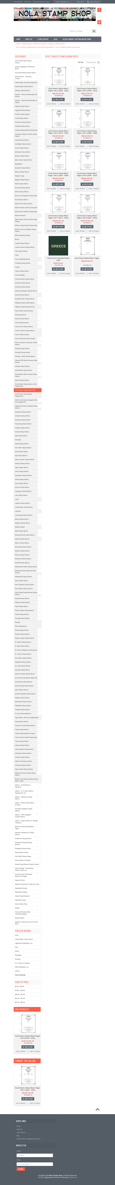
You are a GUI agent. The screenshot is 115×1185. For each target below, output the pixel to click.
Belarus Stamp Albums (22, 172)
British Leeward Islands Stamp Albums (27, 225)
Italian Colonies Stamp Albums (24, 459)
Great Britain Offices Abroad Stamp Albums (26, 375)
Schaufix (17, 959)
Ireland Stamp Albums (22, 444)
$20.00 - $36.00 (20, 990)
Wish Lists (80, 1)
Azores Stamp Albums (22, 148)
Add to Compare (65, 104)
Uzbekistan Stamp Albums (23, 753)
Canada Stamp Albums (22, 243)
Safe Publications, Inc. (22, 967)
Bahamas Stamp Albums (22, 152)
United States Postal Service (24, 939)
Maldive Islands (20, 527)
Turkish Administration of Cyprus (25, 733)
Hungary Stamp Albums (22, 428)
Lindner (17, 971)
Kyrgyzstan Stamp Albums (23, 491)
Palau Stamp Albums (21, 606)
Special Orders (19, 918)
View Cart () (94, 1)
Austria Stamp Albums (22, 140)
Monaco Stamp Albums (22, 555)
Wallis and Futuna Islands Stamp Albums (25, 774)
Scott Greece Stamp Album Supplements (23, 395)
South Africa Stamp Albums (23, 682)
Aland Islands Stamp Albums (24, 86)
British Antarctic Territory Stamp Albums (27, 207)
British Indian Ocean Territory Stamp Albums (26, 220)
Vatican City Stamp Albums (23, 761)
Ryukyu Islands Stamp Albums (24, 638)
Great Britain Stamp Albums (23, 370)
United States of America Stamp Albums (27, 82)
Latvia (17, 499)
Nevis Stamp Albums (21, 580)
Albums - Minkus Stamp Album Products (24, 804)
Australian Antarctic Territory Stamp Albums (26, 135)
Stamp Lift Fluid (20, 880)
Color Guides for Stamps (22, 860)
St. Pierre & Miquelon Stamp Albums (26, 650)
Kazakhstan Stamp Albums (23, 475)
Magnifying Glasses (21, 888)
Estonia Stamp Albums (22, 295)
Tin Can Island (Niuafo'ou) (23, 713)
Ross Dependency (20, 626)
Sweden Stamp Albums (22, 698)
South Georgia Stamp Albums (24, 686)
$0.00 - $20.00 (19, 986)
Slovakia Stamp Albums (22, 670)
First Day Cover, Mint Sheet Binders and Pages (23, 875)
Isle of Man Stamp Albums (23, 448)
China (17, 255)
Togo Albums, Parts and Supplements (26, 717)
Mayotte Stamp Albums (22, 539)
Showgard (18, 955)
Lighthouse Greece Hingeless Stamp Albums (26, 407)
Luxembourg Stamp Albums (23, 515)
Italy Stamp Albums (21, 455)
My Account (27, 1)
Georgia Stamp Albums (22, 348)
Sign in (35, 1)
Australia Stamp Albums (22, 126)
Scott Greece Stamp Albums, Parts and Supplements (35, 47)
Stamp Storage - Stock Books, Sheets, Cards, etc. (24, 869)
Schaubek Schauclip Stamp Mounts (23, 843)
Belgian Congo (19, 176)
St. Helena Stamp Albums (23, 642)
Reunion (17, 622)
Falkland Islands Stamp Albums (25, 303)
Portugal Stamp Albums (22, 618)
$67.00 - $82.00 (20, 1002)
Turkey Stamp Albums (22, 729)
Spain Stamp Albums (21, 690)
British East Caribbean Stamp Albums (26, 211)
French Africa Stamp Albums (24, 326)
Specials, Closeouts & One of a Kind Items (26, 923)
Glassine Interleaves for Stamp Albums (24, 833)
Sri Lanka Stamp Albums (22, 666)
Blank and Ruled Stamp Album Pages (24, 827)
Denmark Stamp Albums (22, 283)
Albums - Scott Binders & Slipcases (23, 786)
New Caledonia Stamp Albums (24, 584)
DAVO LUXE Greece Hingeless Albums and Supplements (27, 401)
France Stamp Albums (22, 322)
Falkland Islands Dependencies (25, 307)
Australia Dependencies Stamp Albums (27, 130)
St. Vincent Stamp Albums (23, 654)
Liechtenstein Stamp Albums (24, 507)
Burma (17, 239)
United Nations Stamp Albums (24, 749)
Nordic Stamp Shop (21, 904)
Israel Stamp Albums (21, 451)
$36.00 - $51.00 (20, 994)
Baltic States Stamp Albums (23, 160)
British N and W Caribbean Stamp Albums (25, 230)
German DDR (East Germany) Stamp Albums (26, 361)
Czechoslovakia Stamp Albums (24, 279)
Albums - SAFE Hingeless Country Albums (23, 816)
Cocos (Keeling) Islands (22, 259)
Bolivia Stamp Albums (22, 192)
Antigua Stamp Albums (22, 106)
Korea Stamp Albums (21, 483)
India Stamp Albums (21, 436)
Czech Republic (20, 275)
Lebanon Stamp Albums (22, 503)
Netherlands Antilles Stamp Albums (26, 567)
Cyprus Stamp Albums (22, 271)
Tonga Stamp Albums (21, 721)
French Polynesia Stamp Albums (25, 338)
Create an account (44, 1)
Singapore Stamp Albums (23, 662)
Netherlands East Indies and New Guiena (25, 572)
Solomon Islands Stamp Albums (25, 674)
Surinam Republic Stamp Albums (25, 694)
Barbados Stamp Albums (22, 168)
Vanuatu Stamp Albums (22, 757)
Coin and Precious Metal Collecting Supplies (22, 913)
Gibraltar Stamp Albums (22, 366)
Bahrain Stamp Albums (22, 156)
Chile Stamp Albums (21, 251)
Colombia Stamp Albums (22, 263)
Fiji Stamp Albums (20, 315)
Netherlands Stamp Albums (23, 577)
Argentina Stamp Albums (22, 110)
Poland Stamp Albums (22, 614)
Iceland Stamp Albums (22, 432)
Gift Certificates (18, 1)
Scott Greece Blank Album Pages (87, 258)
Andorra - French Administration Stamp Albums (27, 95)
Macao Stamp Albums (22, 519)
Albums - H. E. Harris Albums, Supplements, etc (24, 792)
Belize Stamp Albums (21, 184)
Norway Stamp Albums (22, 598)
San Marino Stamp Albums (23, 658)
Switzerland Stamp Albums (23, 701)
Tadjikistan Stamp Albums (23, 705)
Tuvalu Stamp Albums (22, 741)
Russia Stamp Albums (22, 630)
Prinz (16, 947)
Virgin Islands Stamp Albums (24, 769)
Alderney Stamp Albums (22, 90)
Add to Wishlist (51, 104)
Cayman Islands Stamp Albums (25, 247)
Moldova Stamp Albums (22, 551)
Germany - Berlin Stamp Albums (25, 356)
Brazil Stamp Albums (21, 200)
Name (19, 1151)
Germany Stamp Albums (22, 352)
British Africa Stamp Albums (23, 203)
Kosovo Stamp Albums (22, 487)
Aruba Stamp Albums (21, 118)
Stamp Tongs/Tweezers (22, 896)
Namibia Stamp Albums (22, 563)
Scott (16, 935)
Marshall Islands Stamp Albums (25, 535)
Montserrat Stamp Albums (23, 559)
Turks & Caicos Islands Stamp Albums (27, 737)
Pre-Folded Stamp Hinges (23, 856)
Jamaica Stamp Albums (22, 463)
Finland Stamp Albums (22, 318)
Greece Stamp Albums (56, 44)
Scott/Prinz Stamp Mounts (23, 838)
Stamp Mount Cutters (21, 852)
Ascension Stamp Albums (23, 122)
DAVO (17, 951)
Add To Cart (59, 99)
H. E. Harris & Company (22, 963)
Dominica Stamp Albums (22, 287)
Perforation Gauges (21, 892)
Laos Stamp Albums (21, 495)
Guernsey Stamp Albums (23, 420)
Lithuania (18, 511)
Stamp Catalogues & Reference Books (25, 68)
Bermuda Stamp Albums (22, 188)
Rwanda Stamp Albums (22, 634)
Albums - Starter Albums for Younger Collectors (26, 822)
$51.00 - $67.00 (20, 998)
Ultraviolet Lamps (20, 900)
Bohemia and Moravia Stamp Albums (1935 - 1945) (26, 780)
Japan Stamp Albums (21, 467)
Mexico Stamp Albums (22, 543)
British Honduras (20, 215)
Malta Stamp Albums (21, 531)
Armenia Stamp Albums (22, 114)
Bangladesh (18, 164)
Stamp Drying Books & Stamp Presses (27, 864)
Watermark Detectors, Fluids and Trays (27, 884)
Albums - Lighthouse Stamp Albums (23, 798)
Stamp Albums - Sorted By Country (34, 44)
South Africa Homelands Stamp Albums (27, 678)
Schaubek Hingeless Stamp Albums (23, 810)
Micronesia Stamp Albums (23, 547)
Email (18, 1160)
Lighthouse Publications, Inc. (24, 943)
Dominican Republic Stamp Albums (26, 291)
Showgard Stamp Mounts (23, 848)
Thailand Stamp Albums (22, 709)
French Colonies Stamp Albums (25, 330)
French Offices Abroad (22, 334)
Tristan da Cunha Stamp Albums (25, 725)
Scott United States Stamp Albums (23, 62)
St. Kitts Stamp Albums (22, 646)
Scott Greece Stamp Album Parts (25, 390)
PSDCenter (73, 1177)
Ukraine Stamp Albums (22, 745)
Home (18, 44)
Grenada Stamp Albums (22, 416)
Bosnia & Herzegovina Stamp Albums (26, 196)
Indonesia (18, 440)
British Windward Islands (22, 235)
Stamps (17, 908)
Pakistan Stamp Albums (22, 602)
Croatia (17, 267)
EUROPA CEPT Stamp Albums (24, 299)
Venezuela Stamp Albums (23, 765)
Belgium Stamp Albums (22, 180)
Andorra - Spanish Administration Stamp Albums (27, 101)
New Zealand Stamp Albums (24, 588)
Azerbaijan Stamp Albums (23, 144)
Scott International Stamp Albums (25, 73)
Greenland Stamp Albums (23, 412)
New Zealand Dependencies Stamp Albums (26, 593)
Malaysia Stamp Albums (22, 523)
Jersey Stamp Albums (22, 471)
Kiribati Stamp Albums (22, 479)
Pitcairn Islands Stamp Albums (24, 610)
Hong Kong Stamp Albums (23, 424)
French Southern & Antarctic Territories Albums (27, 343)
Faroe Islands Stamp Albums (24, 311)
